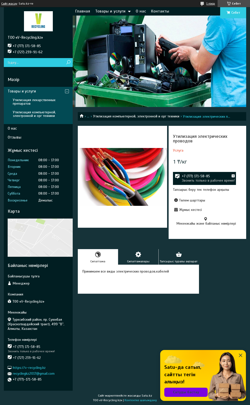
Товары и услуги (110, 11)
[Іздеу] (68, 62)
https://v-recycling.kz (29, 368)
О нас (141, 11)
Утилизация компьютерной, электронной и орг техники (136, 116)
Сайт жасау (9, 3)
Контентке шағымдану (140, 400)
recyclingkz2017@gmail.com (34, 373)
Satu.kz (147, 395)
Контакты (160, 11)
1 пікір (210, 3)
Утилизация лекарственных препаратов (34, 102)
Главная (82, 11)
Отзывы (14, 137)
